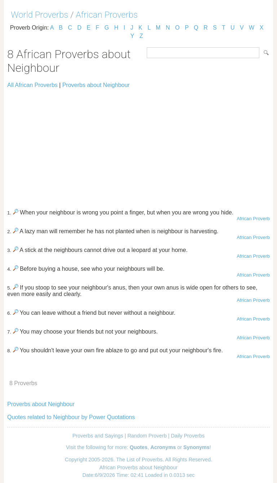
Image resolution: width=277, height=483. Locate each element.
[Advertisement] (138, 145)
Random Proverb (147, 436)
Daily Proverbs (188, 436)
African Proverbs (107, 15)
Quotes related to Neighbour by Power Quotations (71, 417)
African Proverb (253, 218)
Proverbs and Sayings (97, 436)
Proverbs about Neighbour (96, 85)
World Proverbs (39, 15)
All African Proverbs (32, 85)
